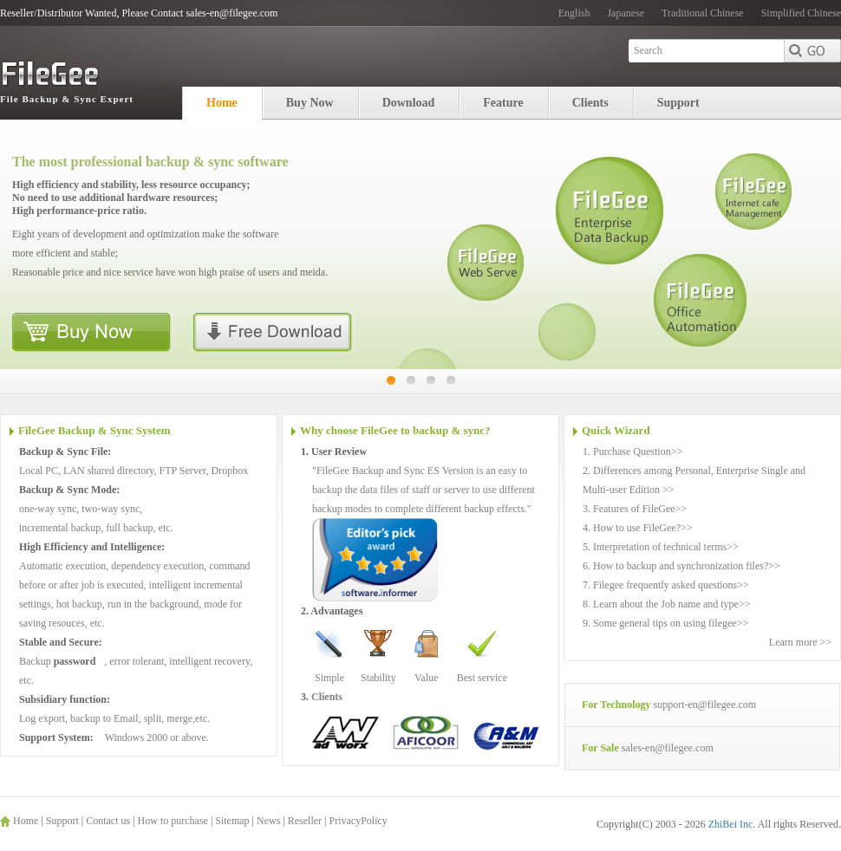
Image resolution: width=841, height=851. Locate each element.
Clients (590, 102)
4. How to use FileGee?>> (638, 528)
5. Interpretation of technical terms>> (661, 547)
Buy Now (310, 102)
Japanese (625, 13)
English (574, 13)
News (268, 821)
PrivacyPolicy (358, 821)
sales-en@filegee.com (668, 748)
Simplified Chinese (801, 13)
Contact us (108, 821)
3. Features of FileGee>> (635, 509)
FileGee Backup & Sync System (94, 430)
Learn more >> (800, 642)
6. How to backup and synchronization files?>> (681, 566)
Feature (503, 102)
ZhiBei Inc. (733, 824)
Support (678, 102)
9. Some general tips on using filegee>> (665, 623)
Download (408, 102)
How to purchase (173, 821)
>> (677, 451)
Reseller (305, 821)
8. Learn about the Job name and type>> (666, 604)
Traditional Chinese (703, 13)
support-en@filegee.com (704, 704)
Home (222, 102)
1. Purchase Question (627, 451)
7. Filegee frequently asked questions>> (666, 585)
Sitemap (232, 821)
